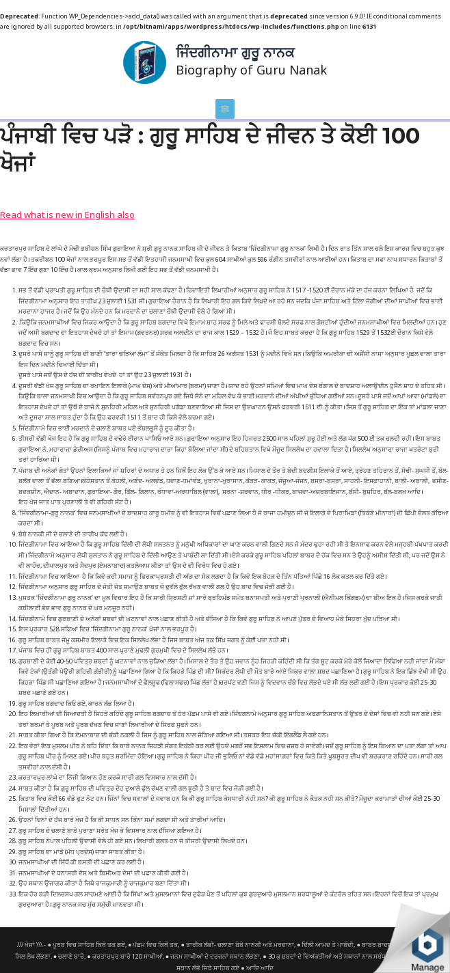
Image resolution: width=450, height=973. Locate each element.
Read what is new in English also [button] (49, 201)
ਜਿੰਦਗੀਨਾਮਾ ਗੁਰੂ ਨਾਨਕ (233, 50)
